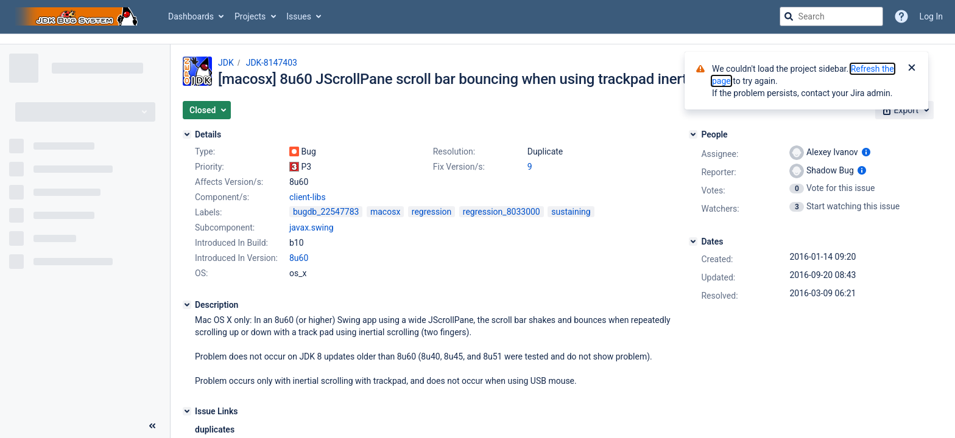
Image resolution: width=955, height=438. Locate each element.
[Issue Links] (187, 411)
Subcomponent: (225, 227)
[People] (693, 134)
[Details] (187, 134)
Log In (931, 16)
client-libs (307, 197)
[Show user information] (866, 152)
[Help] (901, 16)
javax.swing (311, 227)
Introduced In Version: (236, 258)
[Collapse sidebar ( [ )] (152, 426)
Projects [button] (250, 16)
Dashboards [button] (191, 16)
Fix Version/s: (459, 167)
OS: (201, 273)
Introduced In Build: (231, 243)
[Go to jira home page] (78, 16)
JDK (226, 63)
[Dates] (693, 241)
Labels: (208, 212)
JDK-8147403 (271, 63)
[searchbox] (831, 16)
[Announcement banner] (477, 39)
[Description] (187, 305)
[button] (207, 110)
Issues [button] (298, 16)
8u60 (298, 258)
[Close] (912, 69)
